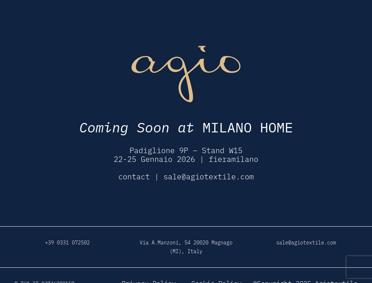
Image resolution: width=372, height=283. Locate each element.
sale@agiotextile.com (208, 176)
